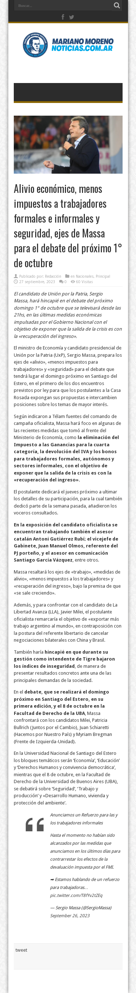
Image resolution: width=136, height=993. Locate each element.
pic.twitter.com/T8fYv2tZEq (76, 895)
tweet (21, 950)
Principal (103, 276)
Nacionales (85, 276)
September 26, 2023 (70, 915)
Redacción (53, 276)
